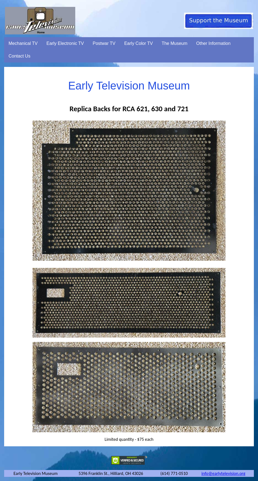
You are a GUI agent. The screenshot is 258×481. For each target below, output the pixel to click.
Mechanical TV (23, 43)
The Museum (174, 43)
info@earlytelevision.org (223, 473)
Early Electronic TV (65, 43)
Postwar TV (104, 43)
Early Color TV (138, 43)
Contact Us (19, 56)
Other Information (213, 43)
